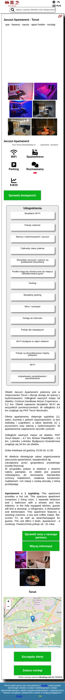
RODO (19, 696)
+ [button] (8, 601)
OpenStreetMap (54, 646)
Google (44, 685)
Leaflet (41, 646)
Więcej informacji (41, 546)
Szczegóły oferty (32, 656)
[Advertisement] (32, 54)
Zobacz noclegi (32, 670)
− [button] (8, 606)
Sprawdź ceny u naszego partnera (41, 536)
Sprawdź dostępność (22, 195)
